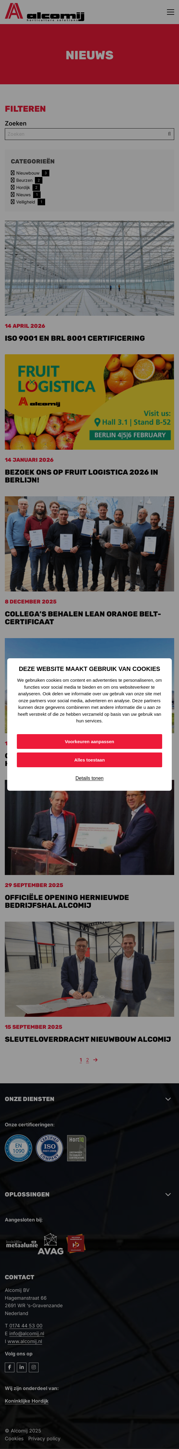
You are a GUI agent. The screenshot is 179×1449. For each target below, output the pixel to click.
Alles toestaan (89, 759)
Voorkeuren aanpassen (89, 741)
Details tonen (89, 778)
